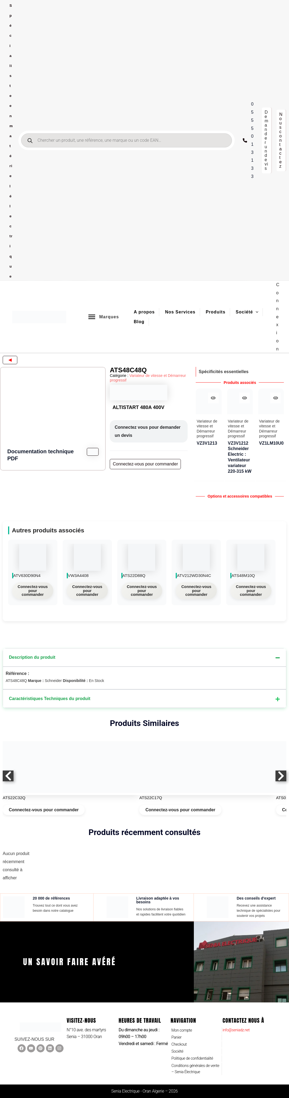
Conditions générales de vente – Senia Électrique (192, 1068)
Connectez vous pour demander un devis (148, 431)
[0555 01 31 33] (250, 140)
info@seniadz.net (237, 1025)
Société (178, 1049)
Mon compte (182, 1026)
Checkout (179, 1041)
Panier (177, 1033)
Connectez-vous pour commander (33, 589)
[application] (255, 312)
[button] (266, 140)
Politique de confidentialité (194, 1056)
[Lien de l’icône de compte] (278, 317)
